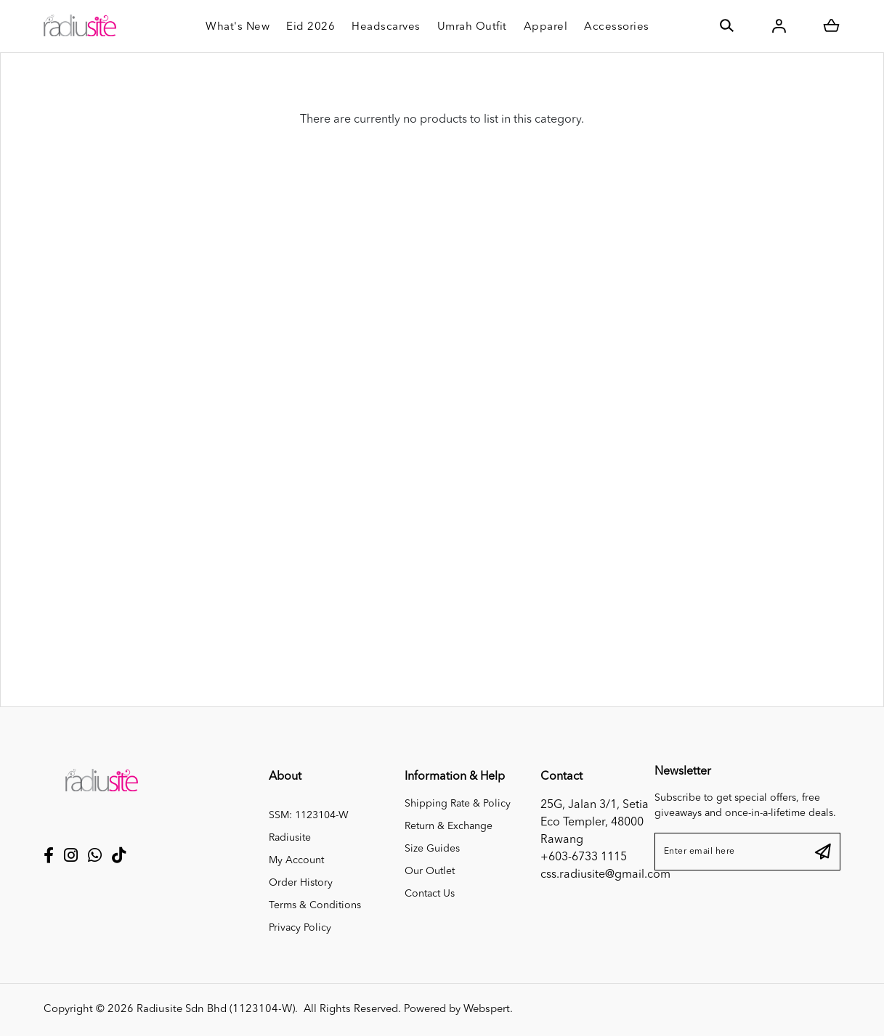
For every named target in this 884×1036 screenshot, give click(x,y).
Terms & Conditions (315, 905)
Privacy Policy (300, 928)
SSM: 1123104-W (309, 815)
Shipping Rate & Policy (458, 804)
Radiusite (290, 838)
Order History (301, 883)
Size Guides (432, 849)
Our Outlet (430, 871)
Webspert (486, 1009)
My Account (296, 860)
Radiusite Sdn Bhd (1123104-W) (216, 1009)
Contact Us (430, 894)
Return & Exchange (448, 826)
